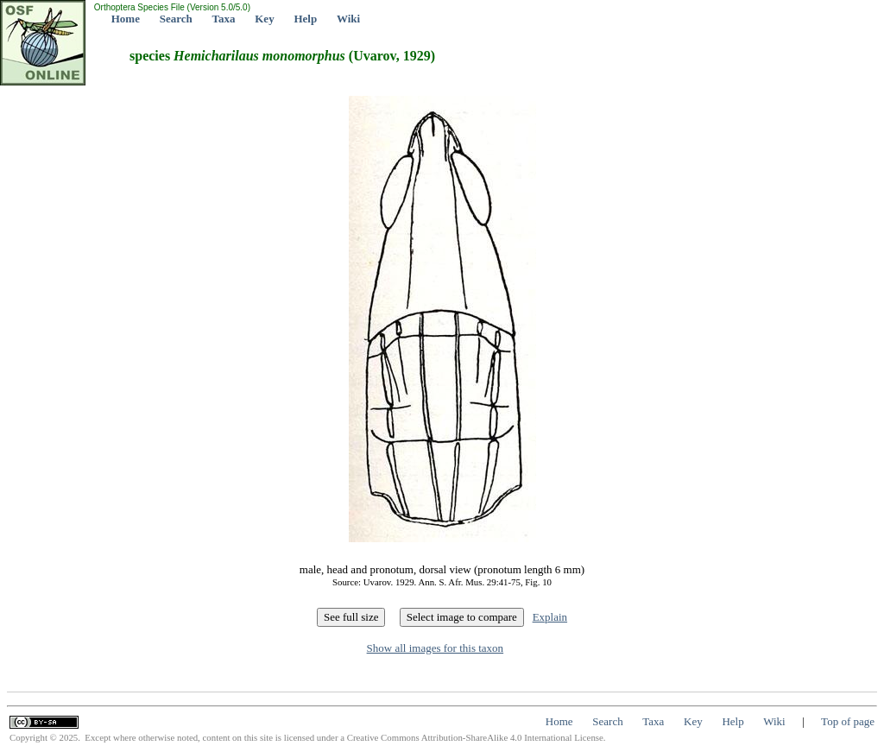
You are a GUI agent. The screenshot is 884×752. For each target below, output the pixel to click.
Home (125, 18)
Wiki (348, 18)
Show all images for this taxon (435, 647)
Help (305, 18)
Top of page (848, 721)
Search (176, 18)
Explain (550, 616)
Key (264, 18)
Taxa (224, 18)
